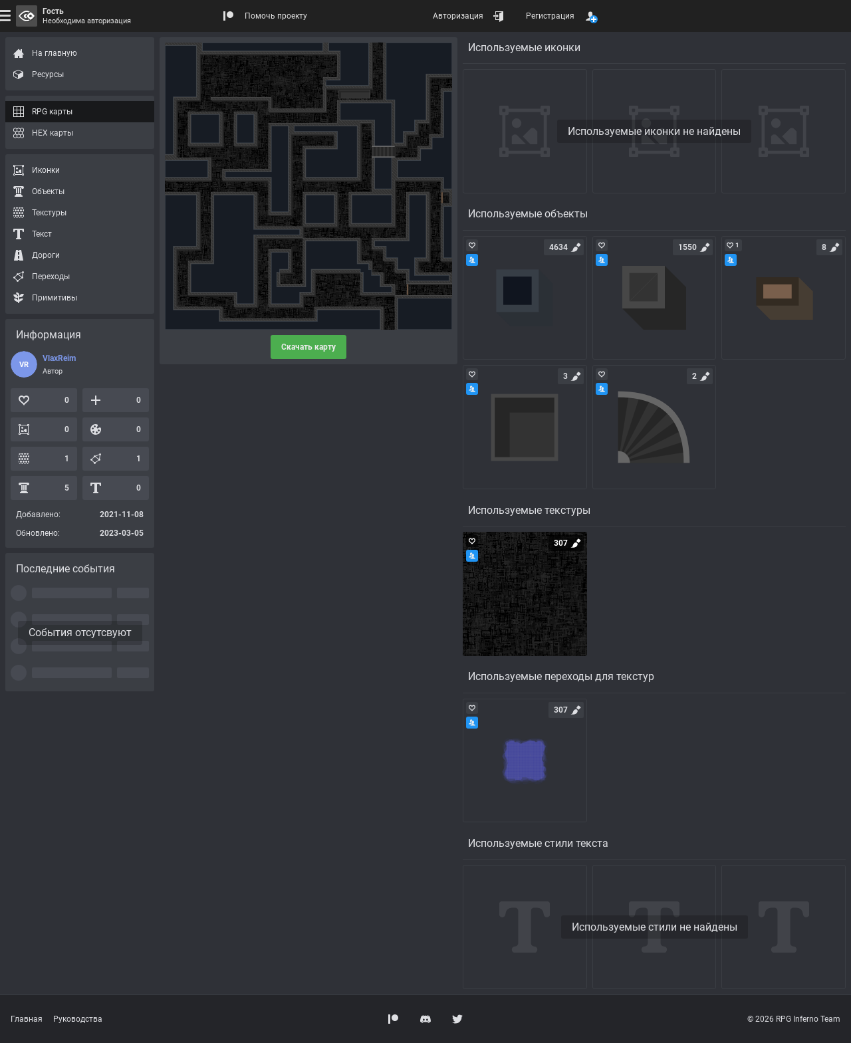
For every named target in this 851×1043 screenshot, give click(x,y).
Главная (27, 1019)
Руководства (77, 1019)
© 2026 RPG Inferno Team (793, 1019)
